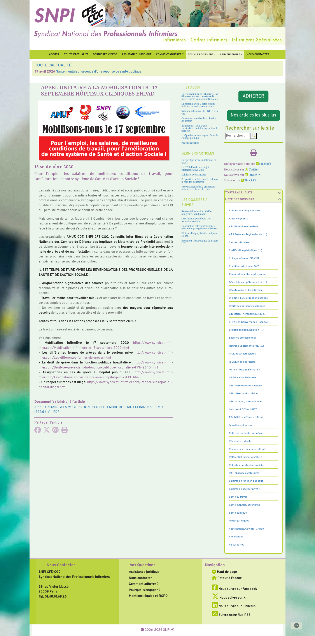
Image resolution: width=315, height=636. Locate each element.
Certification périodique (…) (245, 250)
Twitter (252, 169)
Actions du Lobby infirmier (245, 210)
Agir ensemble (230, 54)
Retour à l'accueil (227, 578)
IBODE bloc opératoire (242, 362)
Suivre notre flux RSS (231, 615)
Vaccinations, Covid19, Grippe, (246, 529)
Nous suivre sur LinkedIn (234, 606)
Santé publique (238, 513)
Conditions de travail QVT (244, 266)
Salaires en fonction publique (246, 481)
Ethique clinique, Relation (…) (246, 330)
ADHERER (253, 96)
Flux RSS (248, 180)
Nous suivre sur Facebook (234, 589)
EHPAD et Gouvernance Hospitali (248, 322)
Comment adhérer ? (144, 584)
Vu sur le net (236, 545)
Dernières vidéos (105, 54)
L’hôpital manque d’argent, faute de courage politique (200, 137)
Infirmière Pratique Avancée (245, 386)
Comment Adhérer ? (170, 54)
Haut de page (224, 572)
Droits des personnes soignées (247, 306)
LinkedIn (252, 175)
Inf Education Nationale (243, 377)
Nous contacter (258, 54)
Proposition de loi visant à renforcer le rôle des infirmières (200, 180)
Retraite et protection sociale (246, 465)
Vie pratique (236, 537)
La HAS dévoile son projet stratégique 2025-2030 (195, 168)
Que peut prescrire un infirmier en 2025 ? (199, 161)
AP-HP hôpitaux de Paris (243, 226)
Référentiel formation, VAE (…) (247, 457)
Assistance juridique (137, 54)
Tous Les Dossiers (200, 54)
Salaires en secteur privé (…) (246, 489)
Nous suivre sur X (229, 598)
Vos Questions (142, 565)
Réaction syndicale (240, 441)
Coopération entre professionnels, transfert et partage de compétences (200, 227)
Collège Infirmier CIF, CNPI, (245, 258)
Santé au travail (238, 497)
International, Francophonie (245, 401)
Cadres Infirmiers (239, 242)
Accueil (54, 54)
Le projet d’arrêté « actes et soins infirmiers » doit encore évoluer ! (198, 105)
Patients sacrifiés (190, 142)
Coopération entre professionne (247, 274)
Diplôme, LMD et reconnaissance (248, 298)
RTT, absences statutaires (244, 473)
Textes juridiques (239, 521)
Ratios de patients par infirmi (246, 433)
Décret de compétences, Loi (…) (248, 282)
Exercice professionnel (242, 338)
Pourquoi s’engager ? (144, 590)
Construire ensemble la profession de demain (199, 119)
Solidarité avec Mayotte (194, 174)
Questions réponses (240, 425)
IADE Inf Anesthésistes (242, 354)
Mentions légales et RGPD (148, 596)
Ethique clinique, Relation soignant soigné (200, 234)
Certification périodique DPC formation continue (197, 220)
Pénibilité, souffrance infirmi (246, 417)
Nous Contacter (61, 565)
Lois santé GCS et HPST (243, 409)
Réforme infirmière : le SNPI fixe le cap (200, 112)
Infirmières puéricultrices (244, 393)
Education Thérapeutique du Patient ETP (200, 242)
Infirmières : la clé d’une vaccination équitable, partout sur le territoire (200, 128)
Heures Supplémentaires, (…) (246, 346)
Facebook (263, 164)
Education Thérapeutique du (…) (248, 314)
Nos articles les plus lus (253, 115)
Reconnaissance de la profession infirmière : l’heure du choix (198, 188)
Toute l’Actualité (76, 54)
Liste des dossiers (239, 199)
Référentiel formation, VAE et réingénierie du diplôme (197, 212)
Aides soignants (238, 219)
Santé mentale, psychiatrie (245, 505)
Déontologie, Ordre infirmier (245, 290)
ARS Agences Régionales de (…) (248, 234)
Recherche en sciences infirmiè (247, 449)
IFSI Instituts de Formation (244, 370)
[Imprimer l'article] (64, 431)
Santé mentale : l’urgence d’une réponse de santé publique (99, 72)
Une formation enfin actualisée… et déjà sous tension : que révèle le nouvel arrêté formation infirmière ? (200, 97)
